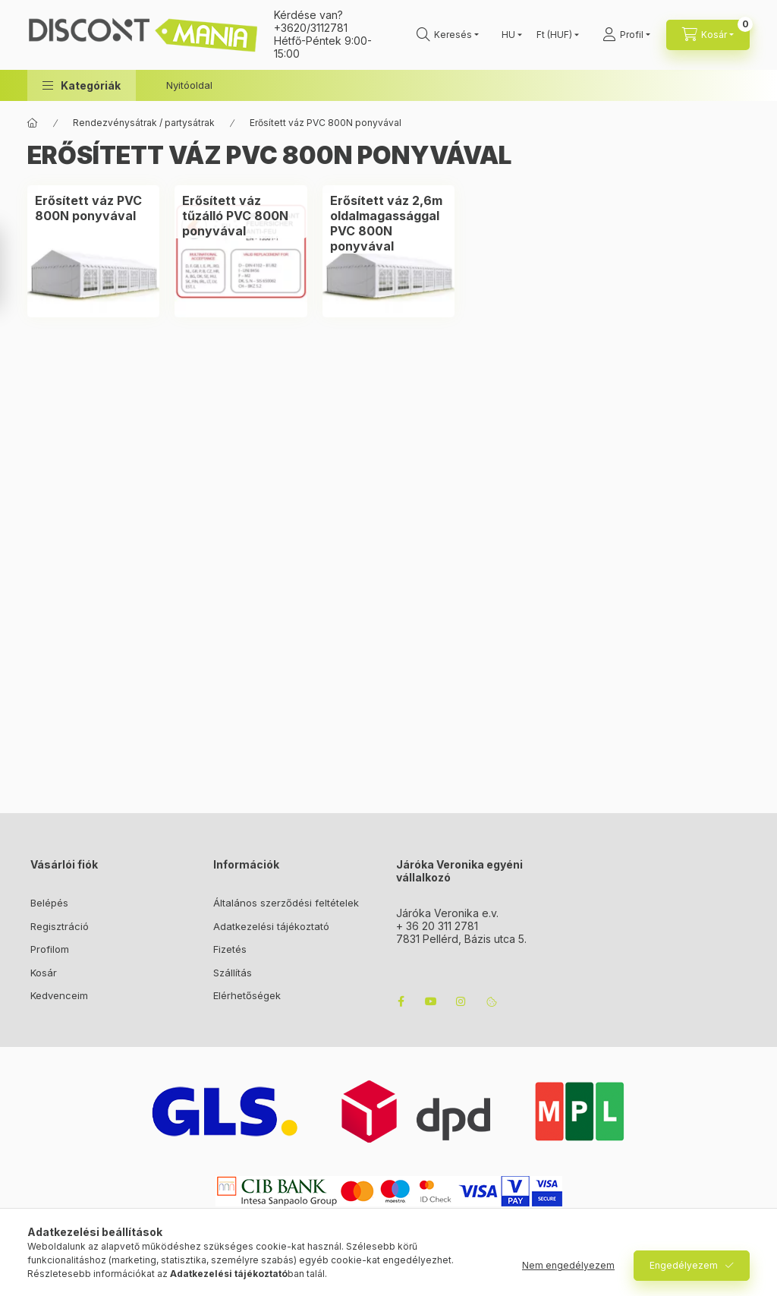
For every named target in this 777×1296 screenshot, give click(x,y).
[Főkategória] (32, 123)
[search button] (448, 35)
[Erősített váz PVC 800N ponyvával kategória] (93, 208)
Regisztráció (59, 926)
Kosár (43, 972)
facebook (400, 1001)
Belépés (49, 903)
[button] (81, 85)
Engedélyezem (684, 1265)
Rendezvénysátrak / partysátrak (144, 122)
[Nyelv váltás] (508, 35)
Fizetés (230, 949)
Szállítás (232, 972)
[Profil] (626, 35)
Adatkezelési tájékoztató (271, 926)
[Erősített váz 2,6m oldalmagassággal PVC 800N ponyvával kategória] (388, 223)
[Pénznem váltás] (554, 35)
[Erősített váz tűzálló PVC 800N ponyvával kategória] (240, 215)
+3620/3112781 (311, 27)
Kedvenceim (59, 995)
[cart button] (708, 35)
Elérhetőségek (247, 995)
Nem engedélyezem (568, 1265)
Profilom (49, 949)
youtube (431, 1001)
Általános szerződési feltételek (286, 903)
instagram (461, 1001)
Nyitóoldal (189, 85)
